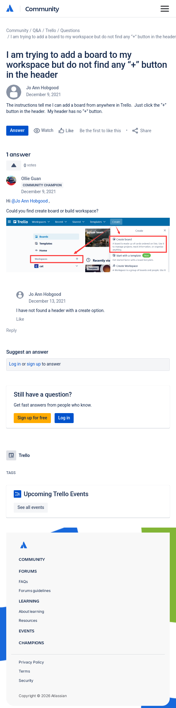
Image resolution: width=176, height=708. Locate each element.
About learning (31, 611)
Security (26, 680)
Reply (11, 330)
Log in (15, 363)
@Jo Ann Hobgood (30, 200)
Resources (28, 620)
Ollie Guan (31, 178)
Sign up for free (32, 417)
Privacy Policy (31, 662)
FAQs (23, 581)
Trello (51, 30)
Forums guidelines (35, 590)
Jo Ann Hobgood (42, 87)
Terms (24, 671)
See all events (30, 507)
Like (20, 319)
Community (42, 8)
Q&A (37, 30)
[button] (88, 245)
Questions (70, 30)
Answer (17, 130)
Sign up (34, 363)
